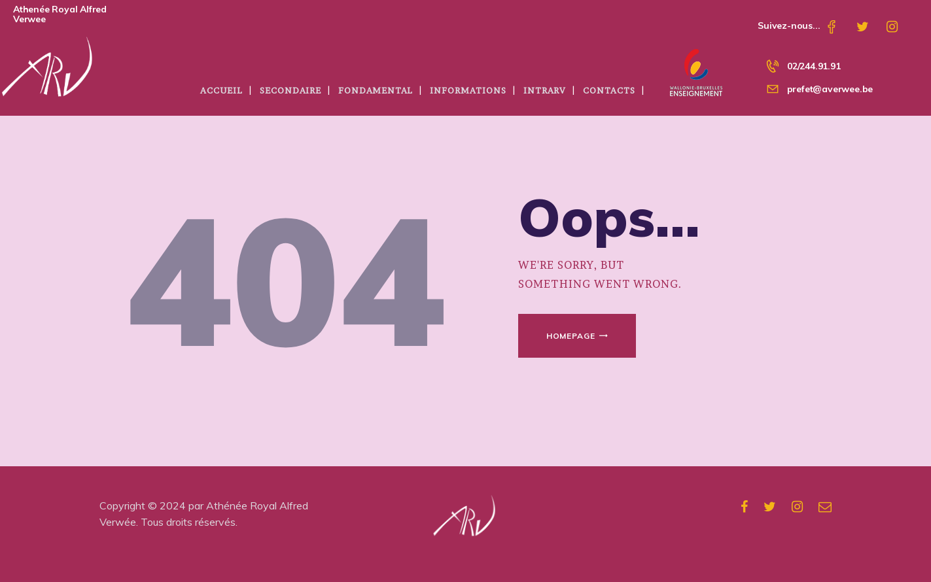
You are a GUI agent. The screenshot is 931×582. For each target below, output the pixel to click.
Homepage (570, 336)
